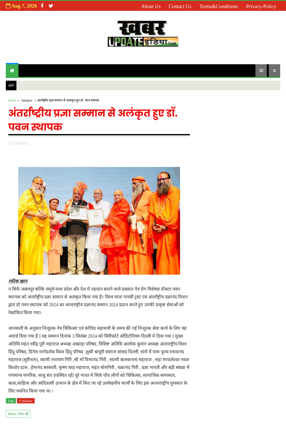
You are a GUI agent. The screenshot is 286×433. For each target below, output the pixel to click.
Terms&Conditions (218, 6)
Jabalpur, (21, 143)
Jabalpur (26, 100)
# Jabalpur (26, 401)
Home (12, 100)
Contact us (180, 6)
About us (151, 6)
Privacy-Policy (261, 6)
